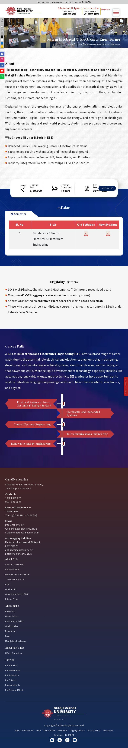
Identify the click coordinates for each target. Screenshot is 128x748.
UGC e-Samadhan (14, 652)
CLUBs (65, 2)
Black (2, 37)
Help (38, 729)
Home (70, 44)
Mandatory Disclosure (15, 640)
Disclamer (108, 729)
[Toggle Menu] (116, 12)
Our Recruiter (11, 625)
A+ (2, 26)
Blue (2, 43)
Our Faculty (11, 588)
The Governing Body (14, 578)
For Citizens (10, 679)
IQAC (7, 583)
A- (2, 33)
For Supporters (12, 674)
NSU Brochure (44, 2)
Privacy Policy (11, 598)
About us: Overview (14, 563)
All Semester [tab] (18, 213)
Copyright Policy (77, 729)
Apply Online (107, 188)
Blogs (7, 635)
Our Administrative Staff (16, 593)
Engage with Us (12, 684)
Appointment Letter (14, 620)
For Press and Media (14, 689)
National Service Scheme (17, 573)
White (2, 40)
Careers (77, 2)
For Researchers (12, 669)
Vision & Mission (12, 568)
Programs (9, 610)
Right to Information (24, 729)
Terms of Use (49, 729)
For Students (11, 664)
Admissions (57, 2)
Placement (10, 630)
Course (79, 44)
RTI (71, 2)
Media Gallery (11, 615)
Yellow (2, 47)
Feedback (62, 729)
